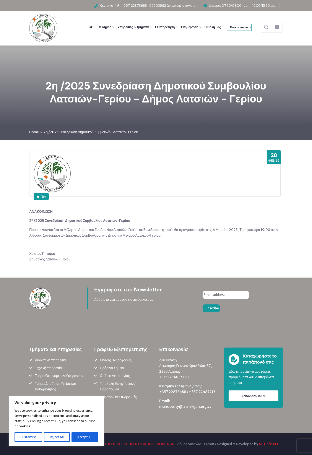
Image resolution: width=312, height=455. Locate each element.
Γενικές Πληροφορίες (116, 360)
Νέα (41, 196)
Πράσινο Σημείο (112, 368)
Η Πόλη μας (213, 27)
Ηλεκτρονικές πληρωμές (118, 397)
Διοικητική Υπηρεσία (50, 360)
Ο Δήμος (105, 27)
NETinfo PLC (269, 444)
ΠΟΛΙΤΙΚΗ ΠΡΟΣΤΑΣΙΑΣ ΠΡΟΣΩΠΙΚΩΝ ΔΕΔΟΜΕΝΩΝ (132, 444)
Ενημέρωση (189, 27)
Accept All (84, 437)
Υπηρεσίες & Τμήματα (133, 27)
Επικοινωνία (239, 27)
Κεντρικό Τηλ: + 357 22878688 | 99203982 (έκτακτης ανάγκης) (148, 5)
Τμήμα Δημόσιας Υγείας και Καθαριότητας (55, 386)
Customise (28, 437)
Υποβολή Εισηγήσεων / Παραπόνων (118, 386)
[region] (56, 421)
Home (34, 132)
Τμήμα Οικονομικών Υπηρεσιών (59, 376)
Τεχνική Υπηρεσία (48, 368)
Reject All (57, 437)
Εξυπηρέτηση (165, 27)
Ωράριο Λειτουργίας (115, 376)
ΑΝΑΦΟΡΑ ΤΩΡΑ (253, 396)
